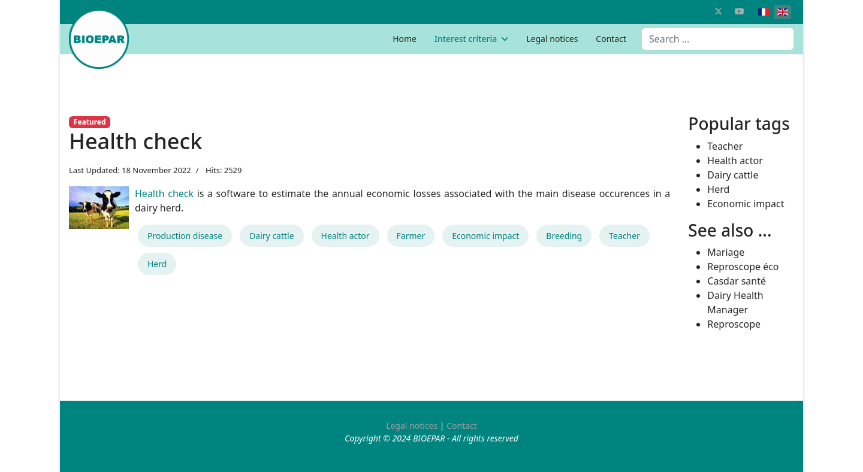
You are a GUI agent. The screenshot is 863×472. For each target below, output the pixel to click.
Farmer (411, 235)
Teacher (624, 235)
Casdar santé (736, 281)
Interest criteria (465, 38)
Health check (164, 193)
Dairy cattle (271, 235)
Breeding (564, 235)
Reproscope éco (742, 266)
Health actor (345, 235)
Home (405, 38)
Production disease (184, 235)
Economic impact (485, 235)
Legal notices (552, 38)
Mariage (725, 252)
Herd (157, 264)
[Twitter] (718, 11)
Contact (611, 38)
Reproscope (734, 324)
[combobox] (717, 39)
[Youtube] (739, 11)
